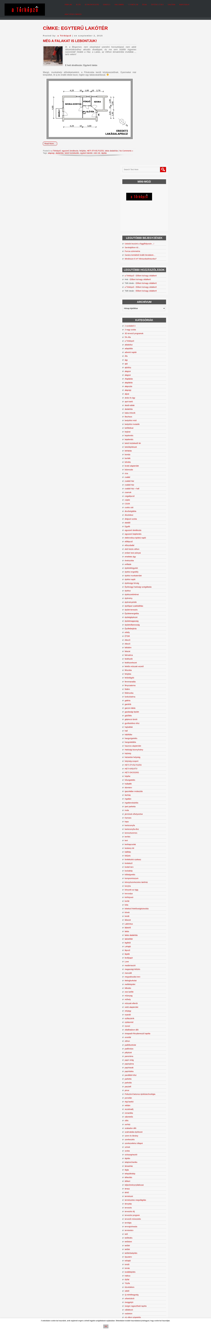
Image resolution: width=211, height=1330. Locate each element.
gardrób (142, 581)
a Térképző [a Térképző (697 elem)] (151, 1257)
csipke (141, 377)
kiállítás (142, 729)
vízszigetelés (144, 1200)
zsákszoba (143, 1223)
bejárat (141, 309)
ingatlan (142, 676)
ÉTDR (141, 513)
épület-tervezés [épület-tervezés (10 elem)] (161, 1302)
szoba (141, 1030)
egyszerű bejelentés (147, 411)
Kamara (142, 695)
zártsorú (142, 1212)
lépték (141, 831)
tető (140, 1113)
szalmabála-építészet (147, 1011)
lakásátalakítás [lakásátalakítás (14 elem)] (141, 1285)
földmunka (143, 570)
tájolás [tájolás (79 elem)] (162, 1294)
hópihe (141, 653)
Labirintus (143, 801)
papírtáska (143, 948)
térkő (141, 1072)
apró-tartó (143, 279)
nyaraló (142, 892)
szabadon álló (144, 1007)
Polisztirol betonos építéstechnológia (152, 972)
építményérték (145, 479)
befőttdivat (143, 305)
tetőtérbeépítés (145, 1132)
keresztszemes (145, 710)
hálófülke (142, 612)
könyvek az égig (145, 767)
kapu (141, 699)
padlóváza (143, 926)
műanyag (142, 873)
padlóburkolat (144, 922)
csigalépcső (143, 373)
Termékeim (126, 7)
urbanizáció (143, 1178)
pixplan (62, 7)
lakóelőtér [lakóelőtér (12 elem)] (151, 1285)
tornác (141, 1147)
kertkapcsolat (144, 721)
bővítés (142, 339)
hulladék (142, 661)
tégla (141, 1049)
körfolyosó (143, 774)
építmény (142, 475)
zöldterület (143, 1219)
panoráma (143, 933)
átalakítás (60, 150)
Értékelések (151, 7)
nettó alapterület (145, 884)
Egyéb (141, 403)
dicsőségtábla (144, 388)
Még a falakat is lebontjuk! (70, 35)
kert (140, 718)
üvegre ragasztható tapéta (150, 1185)
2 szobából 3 (144, 203)
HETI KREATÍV (145, 646)
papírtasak (143, 945)
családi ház (143, 358)
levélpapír (143, 835)
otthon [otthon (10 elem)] (143, 1290)
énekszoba (143, 437)
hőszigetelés (144, 657)
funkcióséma (144, 574)
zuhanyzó (143, 1234)
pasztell (142, 964)
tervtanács (143, 1109)
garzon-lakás (144, 585)
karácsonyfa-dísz (146, 706)
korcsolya (143, 770)
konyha (142, 763)
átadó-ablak (143, 282)
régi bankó (143, 981)
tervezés (142, 1087)
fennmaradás (144, 559)
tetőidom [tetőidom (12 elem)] (146, 1295)
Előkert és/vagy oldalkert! (154, 150)
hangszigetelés (145, 615)
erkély (141, 509)
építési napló (144, 456)
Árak (138, 7)
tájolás (104, 150)
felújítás (87, 145)
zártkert (142, 1208)
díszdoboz (143, 392)
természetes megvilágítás (149, 1079)
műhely (142, 876)
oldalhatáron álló (145, 907)
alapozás (142, 263)
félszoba (142, 547)
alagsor (142, 248)
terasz (141, 1068)
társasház (143, 1045)
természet (143, 1075)
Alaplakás (143, 256)
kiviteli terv (143, 744)
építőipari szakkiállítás (148, 483)
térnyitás (142, 1083)
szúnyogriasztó (145, 1034)
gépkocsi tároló (145, 596)
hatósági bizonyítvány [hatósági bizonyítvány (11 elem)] (158, 1272)
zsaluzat (142, 1231)
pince (141, 967)
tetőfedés (142, 1117)
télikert (141, 1060)
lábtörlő (142, 805)
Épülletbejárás (145, 505)
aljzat (141, 271)
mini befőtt (143, 869)
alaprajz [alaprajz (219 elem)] (153, 1251)
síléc (141, 1000)
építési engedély (145, 449)
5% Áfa (142, 214)
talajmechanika (145, 1041)
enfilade (142, 441)
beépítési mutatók (146, 301)
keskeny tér (143, 725)
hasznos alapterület (147, 623)
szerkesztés (144, 1019)
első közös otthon (146, 426)
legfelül (142, 820)
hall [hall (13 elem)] (146, 1272)
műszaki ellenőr (145, 880)
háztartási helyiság (146, 634)
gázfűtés (142, 593)
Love (141, 839)
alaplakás (143, 260)
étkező (141, 517)
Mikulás (142, 865)
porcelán (142, 977)
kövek (141, 789)
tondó (141, 1143)
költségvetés (144, 751)
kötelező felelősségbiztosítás (151, 786)
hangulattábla (144, 619)
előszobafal (143, 422)
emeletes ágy (144, 434)
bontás (141, 331)
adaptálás (143, 225)
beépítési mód (144, 297)
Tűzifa (141, 1162)
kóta (140, 782)
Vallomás (112, 7)
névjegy (142, 888)
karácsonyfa (144, 702)
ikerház (142, 672)
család (141, 354)
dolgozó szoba (145, 396)
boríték (141, 335)
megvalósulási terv (146, 854)
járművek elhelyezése (148, 691)
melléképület (144, 861)
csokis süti (143, 384)
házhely (142, 630)
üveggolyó (143, 1181)
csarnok (142, 369)
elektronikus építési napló (149, 415)
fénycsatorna (144, 562)
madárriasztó (144, 842)
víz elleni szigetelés (147, 1196)
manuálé (142, 850)
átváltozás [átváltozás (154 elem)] (143, 1301)
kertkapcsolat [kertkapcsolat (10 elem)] (140, 1281)
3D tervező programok (148, 210)
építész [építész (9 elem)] (153, 1302)
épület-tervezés (145, 487)
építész (142, 468)
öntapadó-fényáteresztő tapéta (151, 910)
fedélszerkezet (145, 540)
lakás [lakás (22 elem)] (164, 1283)
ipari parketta (144, 683)
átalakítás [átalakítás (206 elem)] (159, 1298)
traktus (141, 1155)
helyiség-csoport (145, 638)
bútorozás (143, 347)
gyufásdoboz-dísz (146, 600)
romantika (143, 992)
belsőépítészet (145, 324)
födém (141, 566)
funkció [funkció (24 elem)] (163, 1269)
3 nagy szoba (144, 207)
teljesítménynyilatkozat (148, 1064)
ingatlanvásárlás (145, 680)
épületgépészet (145, 494)
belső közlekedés (72, 150)
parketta (142, 956)
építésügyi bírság (146, 460)
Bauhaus (142, 294)
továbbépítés (144, 1151)
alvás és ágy (144, 275)
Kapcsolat (178, 7)
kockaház (143, 748)
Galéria (165, 7)
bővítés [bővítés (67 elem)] (162, 1263)
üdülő (141, 1170)
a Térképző (64, 30)
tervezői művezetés (147, 1098)
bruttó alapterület (146, 343)
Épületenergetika (146, 490)
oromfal (142, 914)
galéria (141, 577)
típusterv (142, 1136)
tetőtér (141, 1125)
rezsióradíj (143, 988)
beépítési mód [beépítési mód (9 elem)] (141, 1264)
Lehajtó (142, 823)
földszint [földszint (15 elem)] (139, 1272)
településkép (144, 1053)
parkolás (142, 960)
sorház (141, 1004)
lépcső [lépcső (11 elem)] (157, 1285)
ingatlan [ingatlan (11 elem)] (163, 1278)
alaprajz (51, 150)
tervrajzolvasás (145, 1106)
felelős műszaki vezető (148, 543)
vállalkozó (143, 1189)
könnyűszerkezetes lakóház (150, 759)
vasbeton (142, 1193)
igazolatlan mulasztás (148, 668)
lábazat (142, 797)
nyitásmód (143, 899)
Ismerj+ (100, 7)
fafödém (142, 524)
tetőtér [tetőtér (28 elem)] (154, 1295)
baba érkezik (144, 290)
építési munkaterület (147, 453)
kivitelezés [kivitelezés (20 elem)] (161, 1281)
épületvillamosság (146, 502)
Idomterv (142, 664)
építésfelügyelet (145, 445)
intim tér (97, 150)
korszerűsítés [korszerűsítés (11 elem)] (152, 1283)
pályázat (142, 929)
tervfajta (142, 1102)
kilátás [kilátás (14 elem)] (151, 1281)
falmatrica (143, 532)
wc (140, 1204)
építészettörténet (146, 471)
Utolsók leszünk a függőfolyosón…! (152, 103)
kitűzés (142, 733)
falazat (141, 528)
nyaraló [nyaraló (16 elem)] (153, 1287)
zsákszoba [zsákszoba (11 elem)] (140, 1298)
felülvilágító (143, 555)
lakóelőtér (143, 816)
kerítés (141, 714)
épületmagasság (145, 498)
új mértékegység (145, 1174)
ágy (140, 237)
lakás (141, 808)
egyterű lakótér (86, 150)
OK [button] (106, 1326)
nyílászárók (143, 895)
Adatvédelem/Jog (195, 7)
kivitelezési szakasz (147, 736)
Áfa (140, 233)
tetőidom (142, 1121)
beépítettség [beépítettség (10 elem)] (162, 1260)
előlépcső (143, 418)
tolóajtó (142, 1140)
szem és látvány (145, 1015)
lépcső (141, 827)
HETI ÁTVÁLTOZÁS (101, 145)
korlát (141, 778)
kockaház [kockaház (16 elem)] (140, 1283)
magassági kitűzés (146, 846)
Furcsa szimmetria (146, 112)
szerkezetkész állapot (148, 1022)
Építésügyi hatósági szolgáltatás (152, 464)
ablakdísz (143, 222)
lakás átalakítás (118, 145)
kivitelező (142, 740)
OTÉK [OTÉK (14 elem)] (150, 1290)
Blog (72, 7)
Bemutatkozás (85, 7)
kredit (141, 793)
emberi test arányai (147, 430)
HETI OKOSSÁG (146, 649)
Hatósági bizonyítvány (148, 627)
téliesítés (142, 1056)
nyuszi (141, 903)
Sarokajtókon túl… (146, 108)
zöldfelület (143, 1215)
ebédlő (141, 400)
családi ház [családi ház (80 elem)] (145, 1266)
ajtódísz (142, 244)
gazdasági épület (146, 589)
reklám (141, 985)
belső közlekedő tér (147, 320)
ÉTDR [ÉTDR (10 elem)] (148, 1298)
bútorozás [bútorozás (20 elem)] (152, 1264)
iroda (141, 687)
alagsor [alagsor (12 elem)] (139, 1251)
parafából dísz (144, 952)
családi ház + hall (146, 366)
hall (140, 608)
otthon (141, 918)
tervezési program (146, 1094)
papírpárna (143, 941)
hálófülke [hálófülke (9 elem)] (155, 1278)
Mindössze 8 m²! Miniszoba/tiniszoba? (152, 123)
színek (141, 1026)
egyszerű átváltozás (73, 145)
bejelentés (143, 313)
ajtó (140, 241)
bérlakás (142, 328)
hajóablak (143, 604)
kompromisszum (145, 755)
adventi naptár (145, 229)
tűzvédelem (143, 1166)
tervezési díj (144, 1091)
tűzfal (141, 1159)
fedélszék (143, 536)
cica (140, 350)
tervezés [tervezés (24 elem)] (155, 1292)
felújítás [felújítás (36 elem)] (152, 1269)
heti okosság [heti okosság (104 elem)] (146, 1274)
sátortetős (143, 996)
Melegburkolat (144, 857)
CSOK (141, 381)
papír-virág (143, 937)
